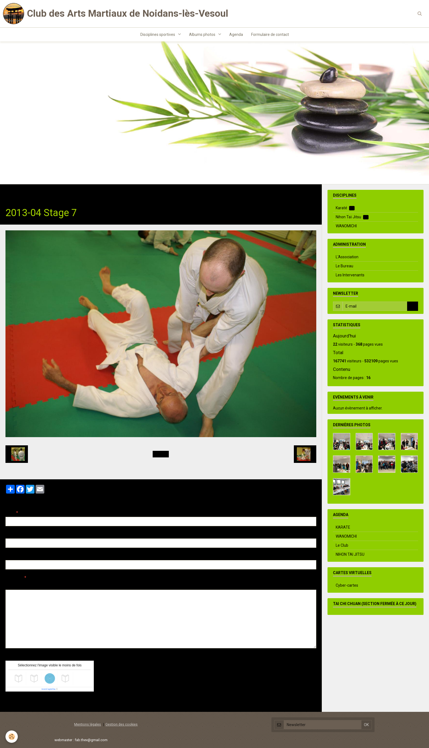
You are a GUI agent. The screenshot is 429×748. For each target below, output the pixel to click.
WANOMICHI (346, 226)
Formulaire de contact (270, 34)
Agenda (236, 34)
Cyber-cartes (347, 585)
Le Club (342, 545)
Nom (9, 513)
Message (13, 577)
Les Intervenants (350, 275)
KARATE (343, 527)
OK (412, 306)
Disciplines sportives (158, 34)
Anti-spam (14, 656)
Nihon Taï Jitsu (75, 192)
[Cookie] (11, 736)
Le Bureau (344, 266)
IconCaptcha (49, 689)
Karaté (345, 208)
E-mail (11, 534)
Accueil (12, 192)
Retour (160, 454)
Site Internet (16, 556)
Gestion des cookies (121, 724)
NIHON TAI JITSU (350, 554)
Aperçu (102, 585)
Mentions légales (87, 724)
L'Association (347, 257)
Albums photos (202, 34)
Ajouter (17, 702)
